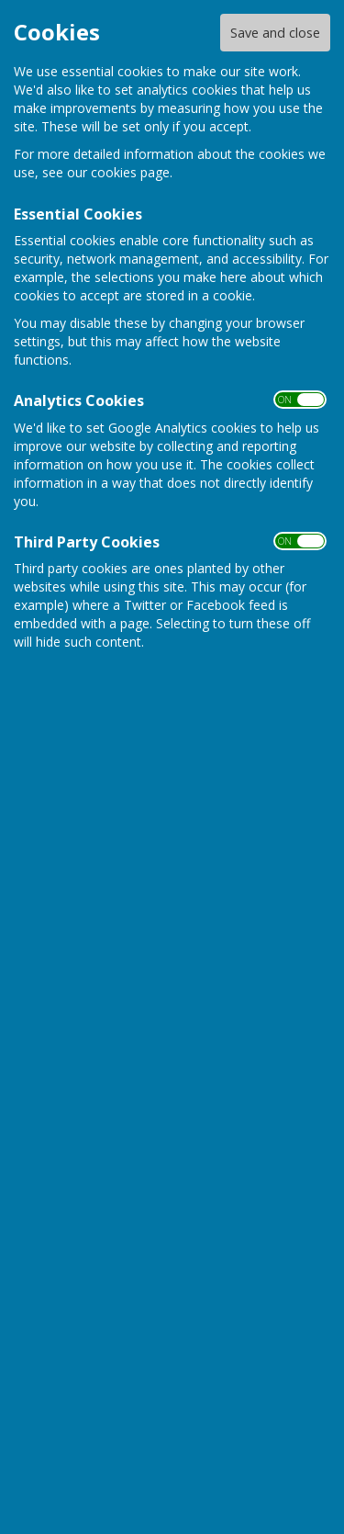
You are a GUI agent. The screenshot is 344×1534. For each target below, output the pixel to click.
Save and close (275, 32)
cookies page (130, 172)
